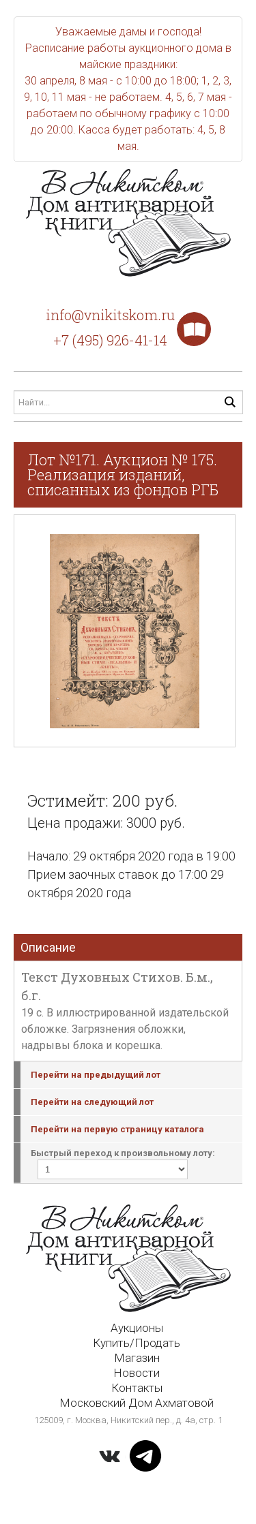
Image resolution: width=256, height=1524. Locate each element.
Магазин (137, 1358)
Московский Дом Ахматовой (136, 1403)
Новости (136, 1373)
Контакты (136, 1388)
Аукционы (137, 1328)
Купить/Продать (136, 1343)
